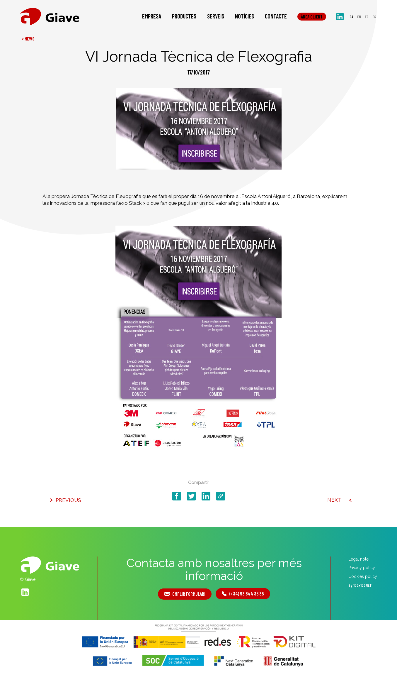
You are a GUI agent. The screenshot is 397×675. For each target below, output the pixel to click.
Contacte (276, 17)
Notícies (244, 17)
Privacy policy (361, 568)
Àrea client (312, 17)
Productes (184, 17)
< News (27, 38)
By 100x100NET (360, 585)
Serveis (215, 17)
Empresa (151, 17)
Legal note (358, 559)
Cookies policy (362, 576)
